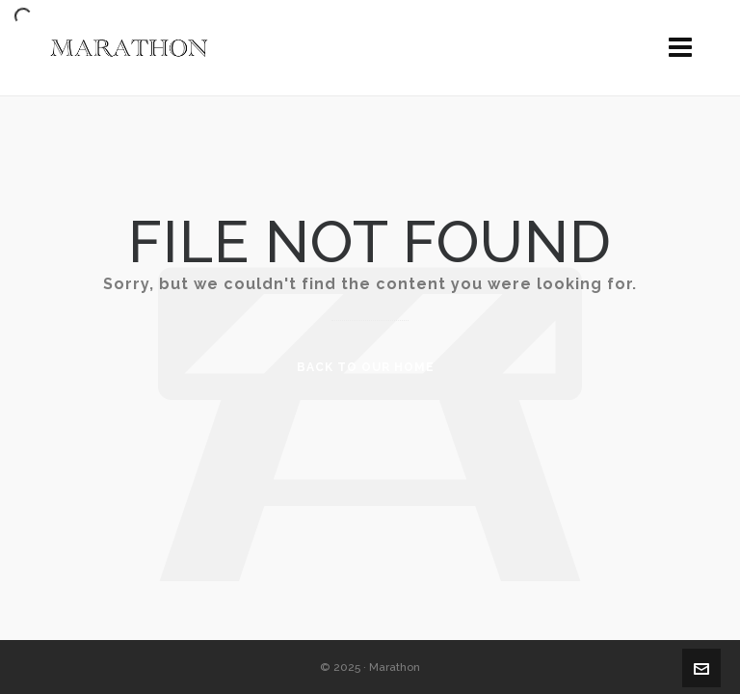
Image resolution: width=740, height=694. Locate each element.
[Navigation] (680, 48)
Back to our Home (366, 367)
